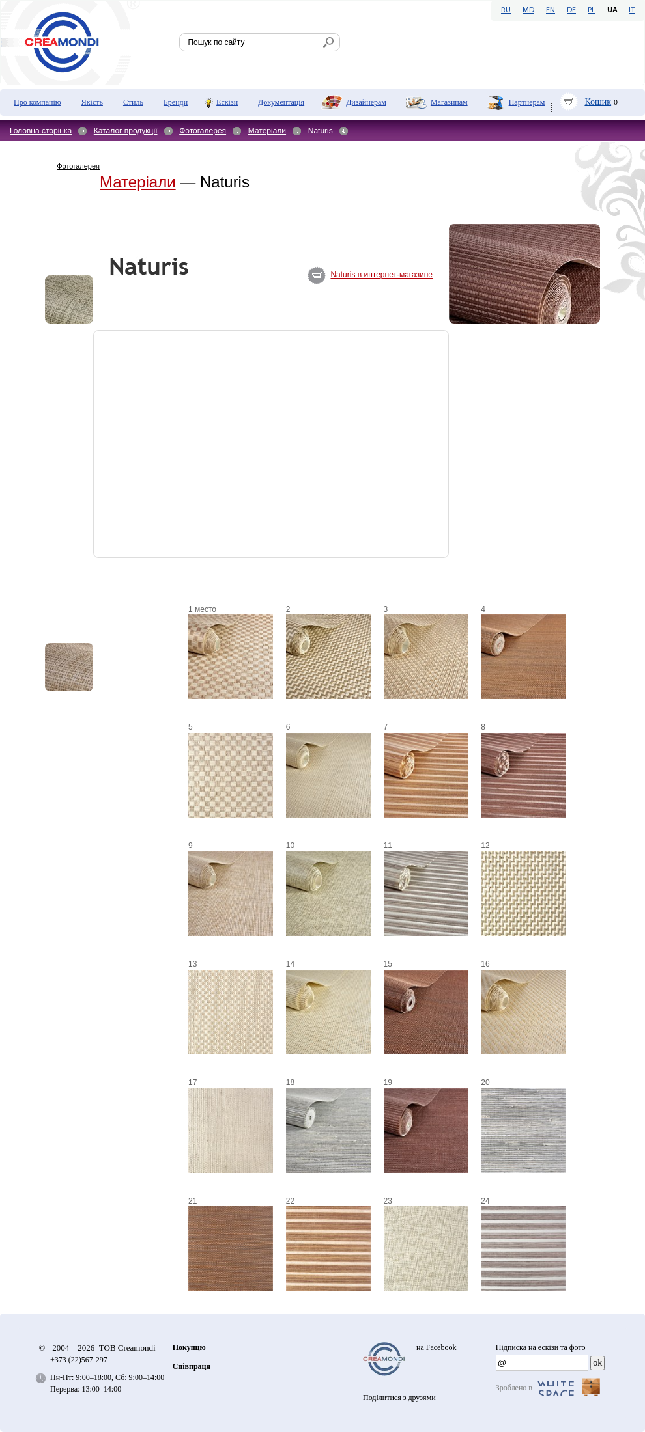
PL (591, 10)
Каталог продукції (126, 130)
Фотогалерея (202, 130)
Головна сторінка (41, 130)
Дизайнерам (366, 102)
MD (528, 10)
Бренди (176, 102)
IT (632, 10)
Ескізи (227, 102)
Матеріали (267, 130)
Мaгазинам (449, 102)
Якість (92, 102)
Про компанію (37, 102)
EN (550, 10)
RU (506, 10)
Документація (281, 102)
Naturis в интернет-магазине (381, 274)
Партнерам (527, 102)
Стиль (133, 102)
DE (571, 10)
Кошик (597, 102)
